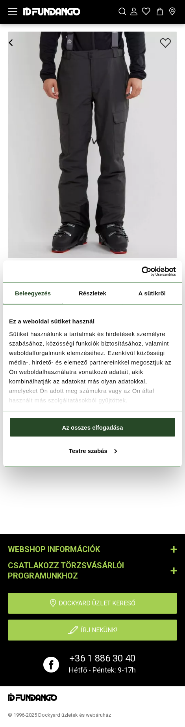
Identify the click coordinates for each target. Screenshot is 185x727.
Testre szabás (93, 450)
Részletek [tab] (92, 293)
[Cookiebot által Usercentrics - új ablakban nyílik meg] (141, 271)
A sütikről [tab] (152, 293)
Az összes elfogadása (92, 427)
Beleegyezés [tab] (33, 293)
